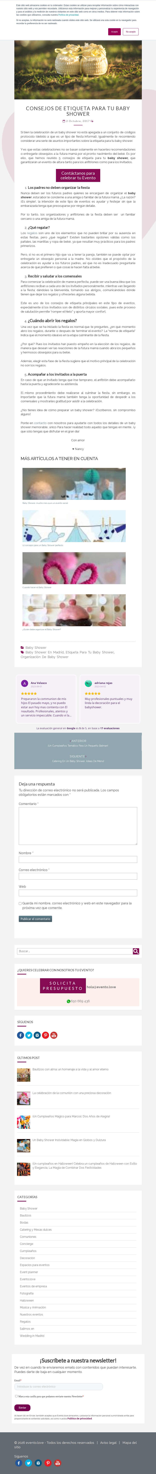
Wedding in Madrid (32, 1335)
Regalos (25, 1321)
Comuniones (28, 1236)
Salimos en (27, 1328)
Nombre (26, 853)
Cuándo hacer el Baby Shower (36, 587)
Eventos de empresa (33, 1286)
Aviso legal (108, 1443)
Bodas (24, 1222)
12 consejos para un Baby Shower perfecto (42, 545)
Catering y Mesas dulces (36, 1229)
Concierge (26, 1244)
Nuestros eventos (31, 1314)
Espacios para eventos (35, 1265)
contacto (40, 423)
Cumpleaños (28, 1251)
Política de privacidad (68, 15)
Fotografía (26, 1293)
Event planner (29, 1272)
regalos (33, 233)
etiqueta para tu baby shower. (90, 652)
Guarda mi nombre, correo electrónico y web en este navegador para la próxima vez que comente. (77, 905)
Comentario (29, 804)
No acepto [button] (131, 32)
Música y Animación (33, 1307)
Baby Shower (35, 647)
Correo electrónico (34, 870)
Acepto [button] (114, 32)
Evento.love (27, 1279)
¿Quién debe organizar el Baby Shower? (41, 629)
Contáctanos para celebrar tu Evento (78, 175)
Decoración (27, 1258)
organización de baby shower (45, 657)
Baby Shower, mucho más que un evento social (45, 503)
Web (22, 886)
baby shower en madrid (44, 652)
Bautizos (25, 1215)
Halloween (27, 1300)
